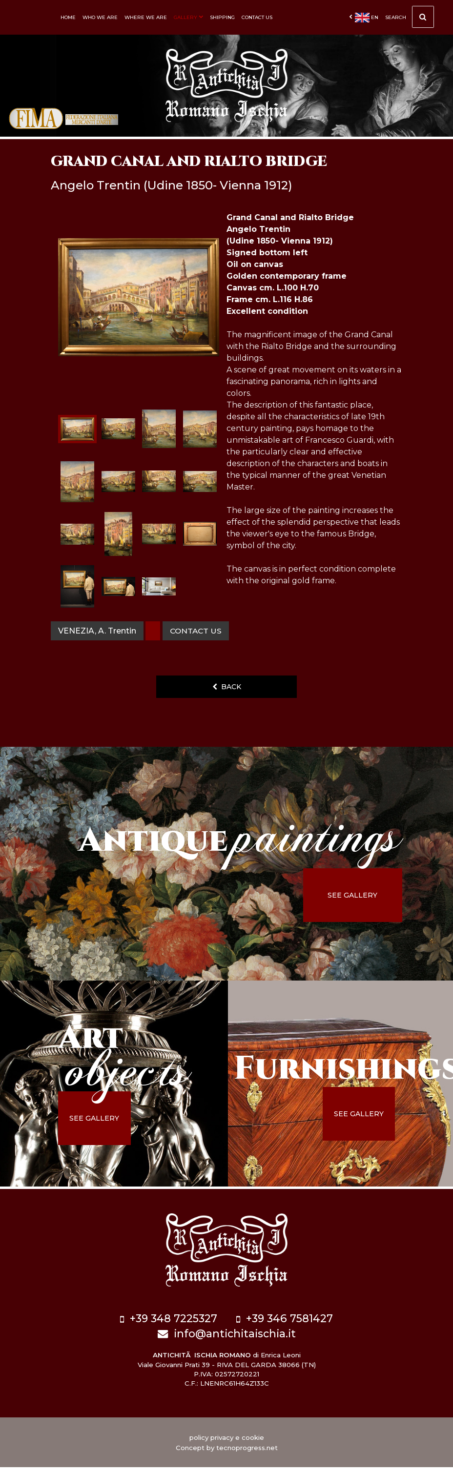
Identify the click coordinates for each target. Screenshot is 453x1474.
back (226, 698)
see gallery (361, 906)
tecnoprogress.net (247, 1454)
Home (68, 17)
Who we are (100, 17)
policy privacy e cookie (226, 1444)
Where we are (145, 17)
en (363, 17)
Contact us (257, 17)
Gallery (188, 17)
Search (409, 19)
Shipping (222, 17)
